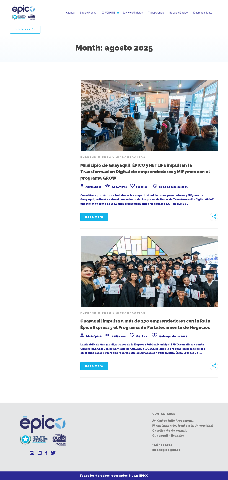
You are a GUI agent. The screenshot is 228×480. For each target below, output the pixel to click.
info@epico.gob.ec (166, 450)
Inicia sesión (25, 29)
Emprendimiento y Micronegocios (112, 157)
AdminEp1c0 (94, 186)
